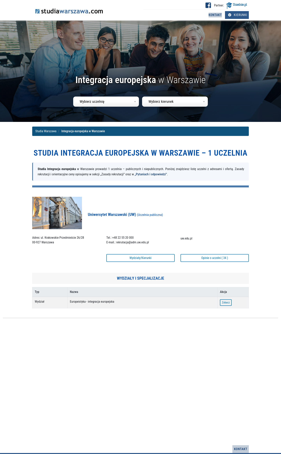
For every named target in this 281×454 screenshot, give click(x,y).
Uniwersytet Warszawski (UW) (125, 214)
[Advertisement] (140, 382)
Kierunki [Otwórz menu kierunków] (237, 15)
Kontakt (215, 15)
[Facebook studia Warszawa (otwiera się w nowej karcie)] (208, 6)
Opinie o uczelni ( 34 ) (214, 258)
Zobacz (226, 302)
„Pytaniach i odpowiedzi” (151, 174)
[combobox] (106, 102)
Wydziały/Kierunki (141, 258)
